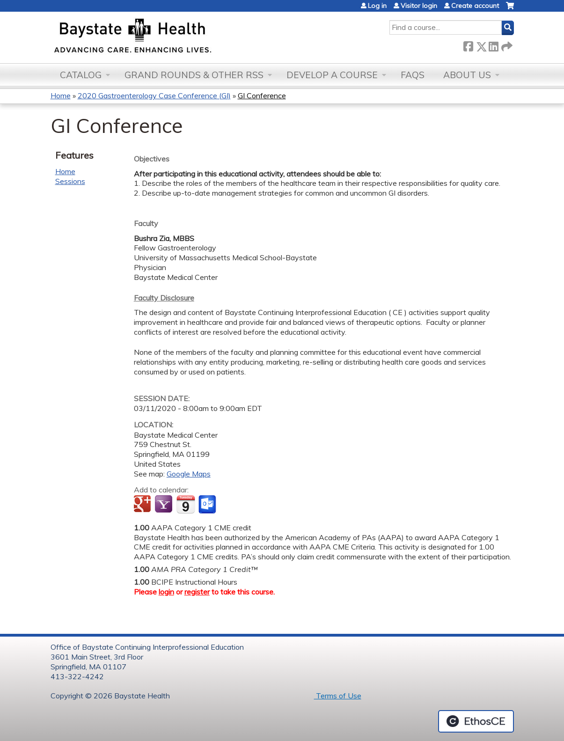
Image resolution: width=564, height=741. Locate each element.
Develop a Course (332, 75)
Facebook (468, 44)
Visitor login (419, 5)
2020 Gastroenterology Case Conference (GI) (154, 95)
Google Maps (189, 473)
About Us (467, 75)
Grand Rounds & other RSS (194, 75)
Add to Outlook (208, 504)
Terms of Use (337, 695)
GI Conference (262, 95)
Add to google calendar (143, 504)
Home (61, 95)
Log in (377, 5)
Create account (475, 5)
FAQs (413, 75)
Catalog (81, 75)
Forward (506, 44)
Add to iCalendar (185, 504)
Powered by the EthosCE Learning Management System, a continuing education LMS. (476, 721)
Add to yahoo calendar (164, 504)
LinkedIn (493, 44)
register (197, 591)
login (166, 591)
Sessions (70, 181)
